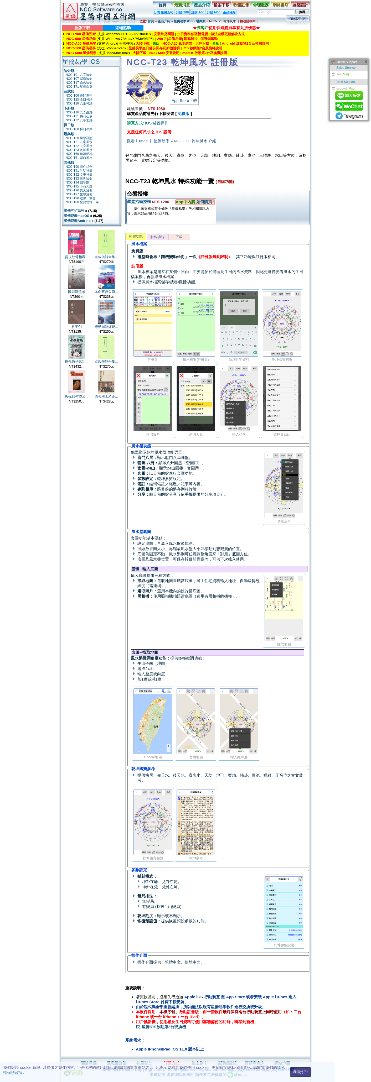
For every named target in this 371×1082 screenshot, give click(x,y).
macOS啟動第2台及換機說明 (204, 53)
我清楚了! (300, 1072)
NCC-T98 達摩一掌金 (81, 198)
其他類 (69, 163)
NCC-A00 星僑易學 (81, 43)
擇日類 (69, 125)
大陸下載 (143, 43)
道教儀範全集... (106, 257)
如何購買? (205, 202)
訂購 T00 (182, 12)
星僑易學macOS (76, 216)
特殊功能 (157, 237)
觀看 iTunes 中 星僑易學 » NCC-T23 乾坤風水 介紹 (171, 141)
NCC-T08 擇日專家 (79, 129)
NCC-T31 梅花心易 (79, 116)
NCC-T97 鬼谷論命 (79, 194)
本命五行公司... (106, 292)
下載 (179, 237)
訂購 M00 (213, 12)
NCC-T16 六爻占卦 (79, 112)
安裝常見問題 (164, 34)
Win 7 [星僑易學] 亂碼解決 (177, 39)
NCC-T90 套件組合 (79, 167)
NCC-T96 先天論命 (79, 190)
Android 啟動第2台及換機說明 (245, 43)
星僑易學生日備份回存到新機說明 (154, 48)
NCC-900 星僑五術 (80, 34)
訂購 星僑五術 (163, 12)
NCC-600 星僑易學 (80, 39)
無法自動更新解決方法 (228, 34)
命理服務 (261, 5)
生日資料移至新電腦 (192, 34)
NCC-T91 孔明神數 (79, 171)
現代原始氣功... (76, 362)
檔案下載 (221, 5)
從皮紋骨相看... (76, 257)
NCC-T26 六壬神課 (79, 103)
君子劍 (76, 327)
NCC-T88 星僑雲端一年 (82, 202)
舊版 (156, 43)
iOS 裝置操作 (156, 123)
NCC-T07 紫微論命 (79, 79)
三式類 (69, 91)
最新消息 (182, 5)
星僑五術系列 (74, 211)
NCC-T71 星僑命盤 (79, 86)
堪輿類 (200, 21)
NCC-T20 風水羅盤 (79, 138)
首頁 (162, 5)
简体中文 (298, 18)
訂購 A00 (197, 12)
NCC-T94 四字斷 (77, 182)
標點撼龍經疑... (106, 327)
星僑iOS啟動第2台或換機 (161, 1026)
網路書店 (280, 5)
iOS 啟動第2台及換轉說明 (202, 48)
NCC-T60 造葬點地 (79, 154)
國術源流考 (76, 292)
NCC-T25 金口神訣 (79, 99)
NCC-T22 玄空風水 (79, 146)
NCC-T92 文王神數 (79, 174)
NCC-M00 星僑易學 (81, 53)
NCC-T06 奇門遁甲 (79, 95)
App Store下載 (184, 98)
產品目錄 (229, 12)
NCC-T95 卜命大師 (79, 186)
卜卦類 (69, 108)
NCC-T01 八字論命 (79, 75)
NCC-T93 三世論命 (79, 178)
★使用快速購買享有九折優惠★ (226, 27)
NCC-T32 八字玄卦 (79, 120)
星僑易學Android (77, 221)
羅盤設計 (300, 5)
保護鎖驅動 (209, 39)
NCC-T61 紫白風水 (79, 158)
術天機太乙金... (106, 397)
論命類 (69, 71)
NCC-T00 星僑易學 (81, 48)
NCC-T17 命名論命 (79, 83)
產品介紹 (202, 5)
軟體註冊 (241, 5)
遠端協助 (123, 27)
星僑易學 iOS (183, 21)
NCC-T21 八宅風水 (79, 142)
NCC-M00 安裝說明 (164, 53)
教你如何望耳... (76, 397)
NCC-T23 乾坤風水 (79, 150)
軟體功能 (136, 236)
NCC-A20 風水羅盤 (177, 43)
